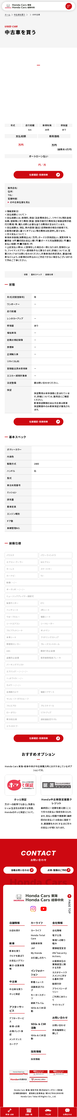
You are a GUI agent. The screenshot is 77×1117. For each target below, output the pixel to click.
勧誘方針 (56, 983)
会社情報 (56, 930)
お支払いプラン (16, 960)
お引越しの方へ (38, 957)
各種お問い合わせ (20, 870)
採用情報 (35, 1059)
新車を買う (14, 951)
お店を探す (14, 930)
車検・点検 (14, 1026)
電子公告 (56, 935)
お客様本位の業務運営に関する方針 (59, 964)
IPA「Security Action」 (59, 955)
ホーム (7, 14)
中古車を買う (19, 14)
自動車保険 (36, 943)
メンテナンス (15, 1039)
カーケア (13, 1044)
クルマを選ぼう (16, 955)
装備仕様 (49, 274)
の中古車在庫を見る (20, 202)
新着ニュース (37, 982)
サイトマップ (58, 1004)
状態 (26, 274)
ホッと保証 (14, 994)
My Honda (36, 953)
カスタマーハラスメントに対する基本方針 (59, 976)
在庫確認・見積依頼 (38, 174)
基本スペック (36, 274)
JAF (33, 948)
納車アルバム (37, 1003)
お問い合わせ (58, 1025)
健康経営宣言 (59, 948)
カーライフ (36, 930)
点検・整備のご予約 (57, 870)
